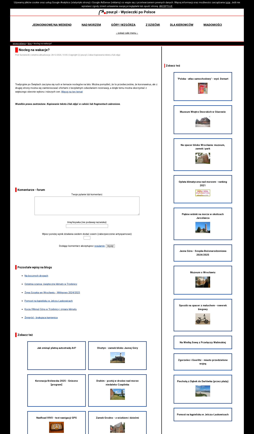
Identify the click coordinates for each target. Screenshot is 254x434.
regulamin (99, 245)
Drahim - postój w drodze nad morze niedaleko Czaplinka (117, 389)
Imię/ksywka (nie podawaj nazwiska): (87, 222)
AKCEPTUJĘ (165, 6)
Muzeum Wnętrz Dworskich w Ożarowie (203, 118)
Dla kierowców (181, 24)
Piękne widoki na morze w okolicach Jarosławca (203, 223)
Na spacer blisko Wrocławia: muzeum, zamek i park (203, 154)
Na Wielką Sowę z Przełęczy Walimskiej (203, 342)
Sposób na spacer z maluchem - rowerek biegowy (203, 314)
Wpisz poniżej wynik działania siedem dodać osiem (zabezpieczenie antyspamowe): (87, 234)
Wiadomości (212, 24)
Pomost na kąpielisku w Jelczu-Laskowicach (49, 300)
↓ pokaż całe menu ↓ (127, 33)
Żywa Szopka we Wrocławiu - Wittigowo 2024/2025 (52, 292)
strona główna (19, 44)
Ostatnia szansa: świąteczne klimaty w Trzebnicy (51, 284)
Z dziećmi (153, 24)
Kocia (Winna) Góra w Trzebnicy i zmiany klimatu (51, 309)
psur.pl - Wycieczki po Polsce (127, 12)
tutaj (228, 2)
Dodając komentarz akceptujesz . (82, 245)
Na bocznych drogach (36, 275)
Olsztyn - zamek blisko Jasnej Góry (117, 355)
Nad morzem (91, 24)
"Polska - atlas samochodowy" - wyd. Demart (202, 85)
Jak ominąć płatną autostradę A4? (56, 348)
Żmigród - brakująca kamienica (41, 317)
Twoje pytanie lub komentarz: (87, 194)
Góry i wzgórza (123, 24)
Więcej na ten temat (72, 91)
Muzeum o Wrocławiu (202, 279)
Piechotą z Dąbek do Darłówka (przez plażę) (202, 388)
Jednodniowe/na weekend (52, 24)
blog (30, 44)
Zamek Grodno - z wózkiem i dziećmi (117, 424)
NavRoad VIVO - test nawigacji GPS (56, 424)
